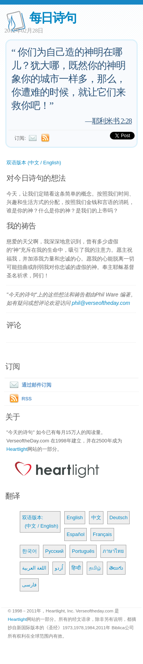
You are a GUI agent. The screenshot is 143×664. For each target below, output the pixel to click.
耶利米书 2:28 (112, 121)
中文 (96, 517)
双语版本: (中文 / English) (40, 522)
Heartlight (17, 449)
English (75, 517)
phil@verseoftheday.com (101, 303)
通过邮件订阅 (28, 385)
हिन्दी (76, 568)
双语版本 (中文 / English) (33, 162)
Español (75, 534)
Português (83, 551)
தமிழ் (95, 568)
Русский (54, 551)
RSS (27, 399)
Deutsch (119, 517)
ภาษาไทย (113, 551)
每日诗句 (52, 18)
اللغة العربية (34, 568)
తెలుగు (116, 568)
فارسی (29, 585)
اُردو (59, 568)
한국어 (29, 551)
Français (102, 534)
